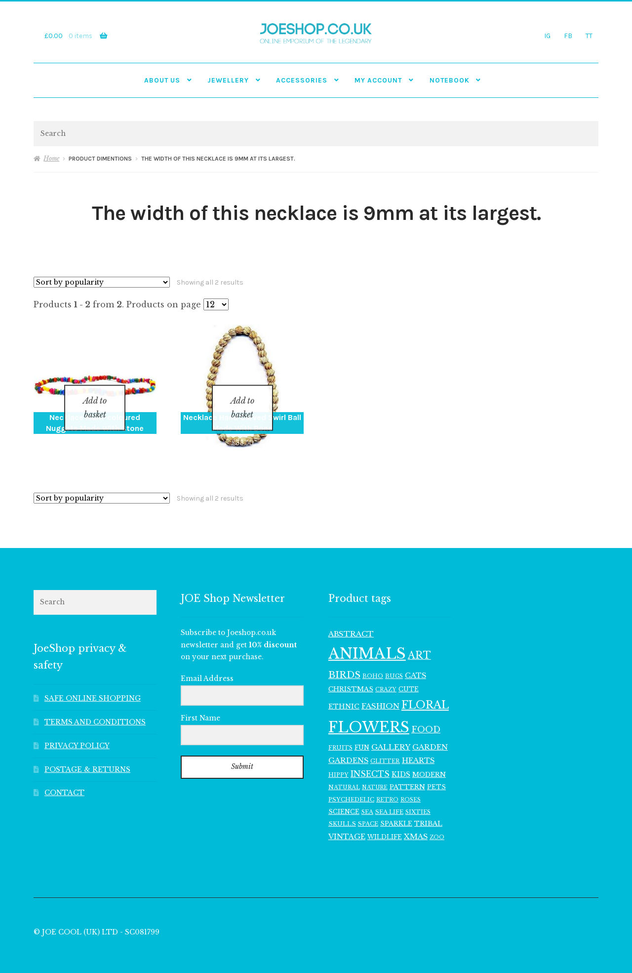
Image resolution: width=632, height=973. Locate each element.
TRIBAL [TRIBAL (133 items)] (428, 811)
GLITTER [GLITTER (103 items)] (385, 748)
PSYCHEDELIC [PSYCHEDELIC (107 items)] (351, 786)
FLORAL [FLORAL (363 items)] (425, 692)
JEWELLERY (228, 80)
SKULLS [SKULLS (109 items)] (342, 811)
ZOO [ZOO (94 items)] (437, 824)
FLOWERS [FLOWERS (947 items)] (368, 714)
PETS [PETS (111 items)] (436, 774)
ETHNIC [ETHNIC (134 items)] (343, 693)
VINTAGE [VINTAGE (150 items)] (346, 823)
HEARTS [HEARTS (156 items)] (418, 747)
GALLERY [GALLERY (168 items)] (390, 734)
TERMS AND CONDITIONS (95, 709)
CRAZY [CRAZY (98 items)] (385, 676)
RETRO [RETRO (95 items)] (387, 787)
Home (51, 158)
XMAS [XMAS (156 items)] (416, 823)
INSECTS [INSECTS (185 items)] (370, 761)
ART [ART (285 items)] (419, 642)
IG (547, 36)
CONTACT (64, 780)
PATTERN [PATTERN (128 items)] (407, 774)
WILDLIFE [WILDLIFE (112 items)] (384, 824)
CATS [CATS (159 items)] (415, 662)
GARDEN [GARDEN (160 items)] (430, 734)
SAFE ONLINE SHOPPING (92, 685)
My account (378, 80)
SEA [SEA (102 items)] (367, 799)
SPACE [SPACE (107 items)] (368, 811)
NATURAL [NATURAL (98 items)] (344, 774)
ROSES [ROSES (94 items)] (410, 787)
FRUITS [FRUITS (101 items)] (340, 734)
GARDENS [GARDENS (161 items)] (348, 747)
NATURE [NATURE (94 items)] (375, 775)
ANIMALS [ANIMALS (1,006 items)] (367, 641)
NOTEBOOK (450, 80)
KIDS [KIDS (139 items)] (401, 762)
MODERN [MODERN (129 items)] (429, 762)
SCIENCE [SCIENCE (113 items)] (343, 799)
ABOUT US (162, 80)
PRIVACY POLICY (77, 733)
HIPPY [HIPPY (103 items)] (338, 762)
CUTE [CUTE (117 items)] (408, 676)
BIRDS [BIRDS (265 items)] (344, 662)
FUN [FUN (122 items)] (362, 734)
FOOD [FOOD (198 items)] (425, 716)
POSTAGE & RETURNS (87, 757)
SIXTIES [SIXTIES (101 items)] (418, 799)
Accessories (301, 80)
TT (589, 36)
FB (568, 36)
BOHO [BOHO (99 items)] (372, 663)
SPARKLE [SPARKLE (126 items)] (396, 811)
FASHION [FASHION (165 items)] (380, 693)
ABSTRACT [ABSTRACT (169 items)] (351, 621)
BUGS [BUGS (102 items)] (394, 663)
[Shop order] (102, 282)
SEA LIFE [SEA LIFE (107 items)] (389, 799)
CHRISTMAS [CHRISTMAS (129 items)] (350, 676)
